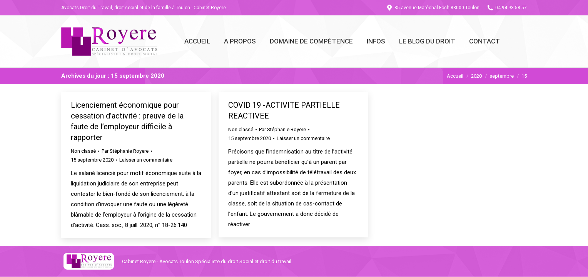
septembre (501, 76)
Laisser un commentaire (145, 160)
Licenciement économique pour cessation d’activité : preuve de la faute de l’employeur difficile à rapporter (127, 121)
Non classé (83, 151)
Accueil (455, 76)
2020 (476, 76)
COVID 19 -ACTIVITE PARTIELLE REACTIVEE (284, 110)
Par (125, 151)
